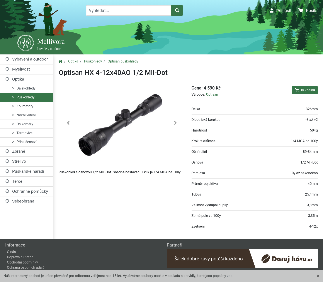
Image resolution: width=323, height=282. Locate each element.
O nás (11, 252)
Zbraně (15, 151)
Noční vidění (24, 115)
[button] (68, 124)
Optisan (212, 94)
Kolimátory (22, 106)
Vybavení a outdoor (26, 59)
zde (229, 276)
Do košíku (305, 90)
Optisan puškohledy (123, 61)
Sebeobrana (19, 201)
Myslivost (17, 69)
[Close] (318, 276)
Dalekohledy (24, 88)
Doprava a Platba (20, 257)
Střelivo (15, 161)
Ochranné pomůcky (26, 191)
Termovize (22, 133)
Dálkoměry (22, 124)
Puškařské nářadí (24, 171)
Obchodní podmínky (22, 262)
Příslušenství (24, 142)
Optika (14, 79)
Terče (13, 181)
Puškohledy (23, 97)
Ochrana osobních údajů (25, 267)
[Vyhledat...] (129, 10)
